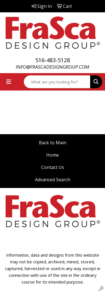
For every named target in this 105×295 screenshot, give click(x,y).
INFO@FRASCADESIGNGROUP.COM (52, 67)
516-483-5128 (52, 60)
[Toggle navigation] (9, 82)
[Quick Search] (57, 81)
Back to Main (52, 143)
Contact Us (52, 167)
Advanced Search (52, 179)
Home (52, 155)
